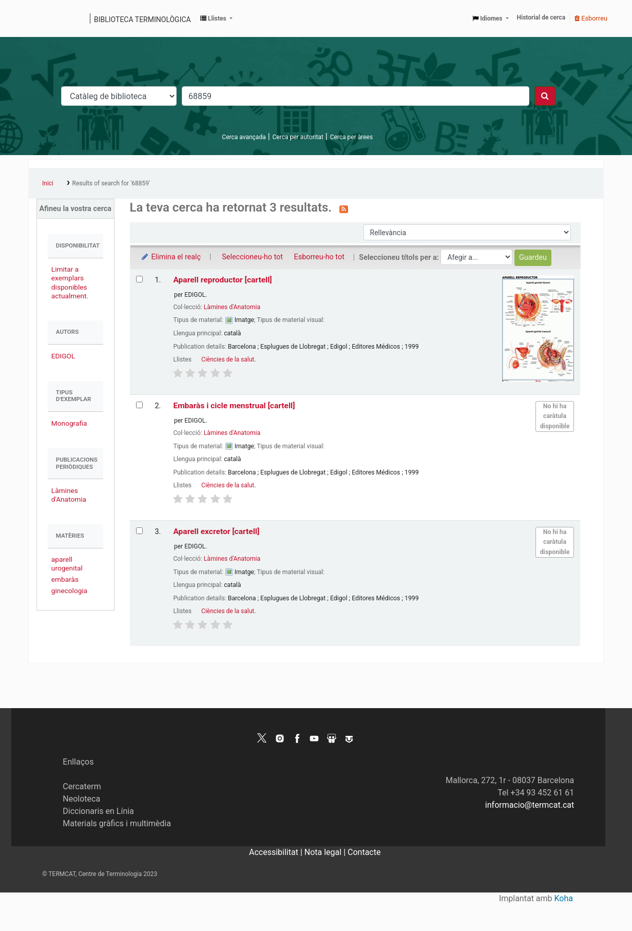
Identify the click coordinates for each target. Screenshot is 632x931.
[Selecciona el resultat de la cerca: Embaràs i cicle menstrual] (139, 405)
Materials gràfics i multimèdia (117, 823)
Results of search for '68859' (111, 183)
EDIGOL (63, 356)
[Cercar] (545, 96)
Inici (47, 183)
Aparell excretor (216, 531)
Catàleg (40, 18)
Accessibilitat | (276, 852)
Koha (563, 898)
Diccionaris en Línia (98, 811)
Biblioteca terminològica (142, 19)
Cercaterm (82, 786)
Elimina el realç (170, 257)
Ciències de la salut (227, 359)
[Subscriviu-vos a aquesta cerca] (344, 208)
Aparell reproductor (222, 279)
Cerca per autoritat (298, 137)
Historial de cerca (541, 17)
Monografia (69, 423)
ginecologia (69, 590)
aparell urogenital (67, 563)
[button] (216, 18)
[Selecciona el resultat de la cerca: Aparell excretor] (139, 530)
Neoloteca (81, 799)
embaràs (65, 579)
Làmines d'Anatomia (68, 494)
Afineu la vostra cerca (76, 208)
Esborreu (590, 18)
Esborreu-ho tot (319, 257)
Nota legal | (326, 852)
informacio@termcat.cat (529, 805)
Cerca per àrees (351, 137)
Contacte (364, 852)
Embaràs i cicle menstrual (234, 405)
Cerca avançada (243, 137)
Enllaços (78, 762)
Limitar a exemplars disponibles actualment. (69, 282)
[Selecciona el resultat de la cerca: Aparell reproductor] (139, 279)
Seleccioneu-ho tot (252, 257)
